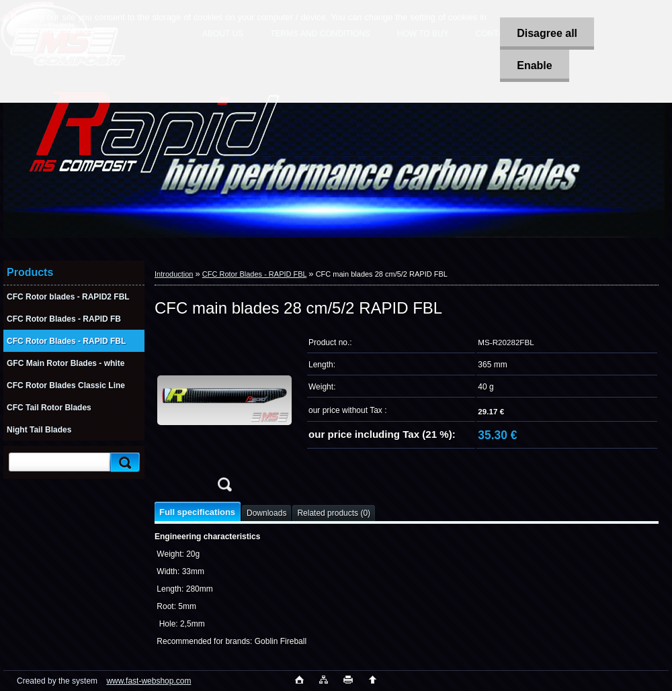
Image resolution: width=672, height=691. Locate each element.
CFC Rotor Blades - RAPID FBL (254, 274)
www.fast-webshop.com (148, 681)
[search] (123, 462)
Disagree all (547, 33)
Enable (534, 65)
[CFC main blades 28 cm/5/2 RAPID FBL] (224, 415)
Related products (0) (333, 513)
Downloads (266, 513)
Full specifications (197, 512)
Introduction (174, 274)
